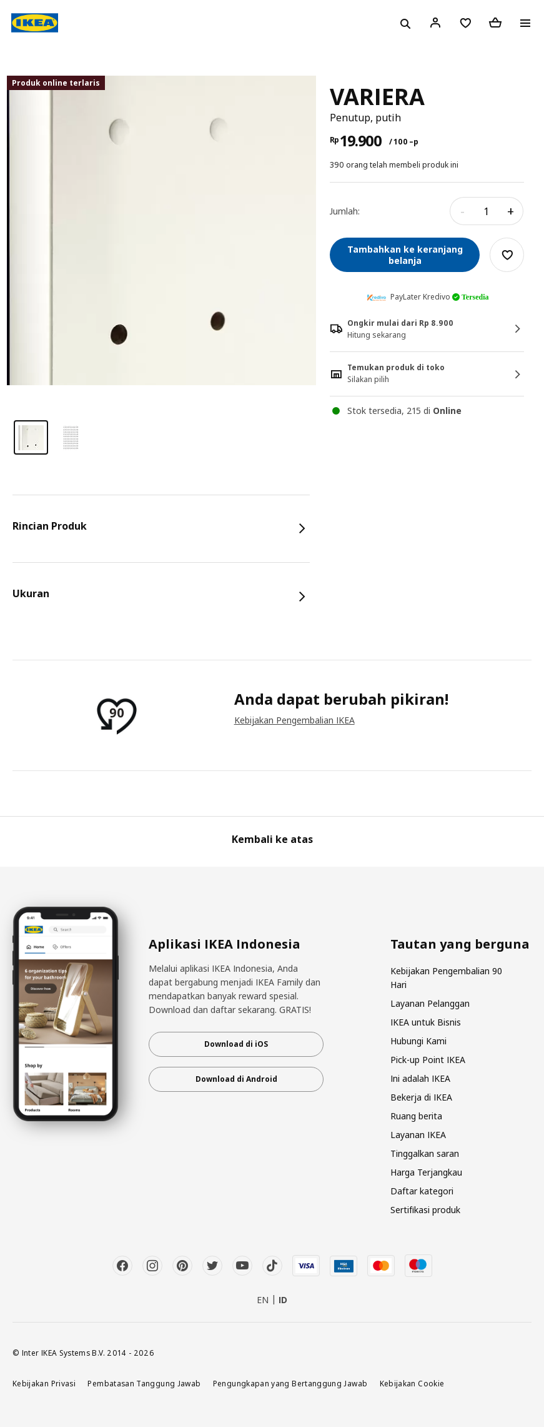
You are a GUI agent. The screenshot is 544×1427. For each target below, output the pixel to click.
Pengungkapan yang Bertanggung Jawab (290, 1383)
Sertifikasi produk (425, 1210)
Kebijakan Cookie (412, 1383)
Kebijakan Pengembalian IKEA (294, 720)
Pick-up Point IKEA (427, 1060)
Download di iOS (236, 1044)
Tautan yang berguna (460, 944)
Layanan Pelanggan (430, 1003)
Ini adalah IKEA (420, 1078)
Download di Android (236, 1079)
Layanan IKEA (418, 1135)
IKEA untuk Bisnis (425, 1022)
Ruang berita (416, 1116)
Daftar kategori (421, 1191)
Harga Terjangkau (426, 1172)
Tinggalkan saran (424, 1153)
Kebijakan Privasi (44, 1383)
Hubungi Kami (418, 1041)
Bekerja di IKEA (421, 1097)
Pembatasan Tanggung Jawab (143, 1383)
